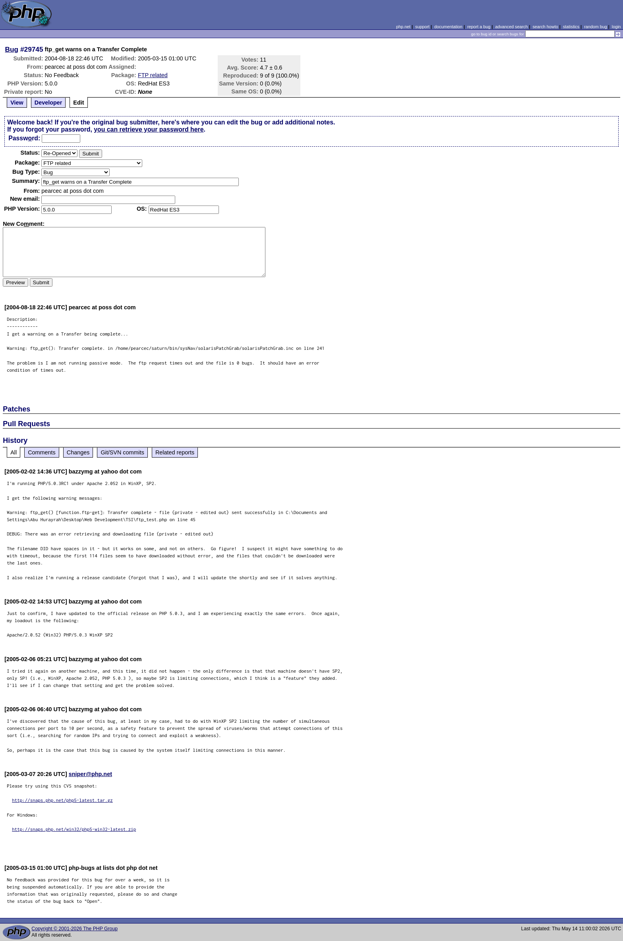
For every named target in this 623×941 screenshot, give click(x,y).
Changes (78, 452)
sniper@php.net (90, 774)
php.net (403, 26)
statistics (571, 26)
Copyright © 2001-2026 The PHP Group (74, 928)
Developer (48, 102)
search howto (545, 26)
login (616, 26)
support (422, 26)
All (13, 452)
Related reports (174, 452)
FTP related (153, 75)
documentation (448, 26)
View (16, 102)
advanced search (511, 26)
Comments (42, 452)
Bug (12, 49)
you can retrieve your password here (148, 129)
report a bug (478, 26)
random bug (595, 26)
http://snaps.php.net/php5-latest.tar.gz (62, 800)
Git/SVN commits (122, 452)
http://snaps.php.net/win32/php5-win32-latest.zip (74, 829)
